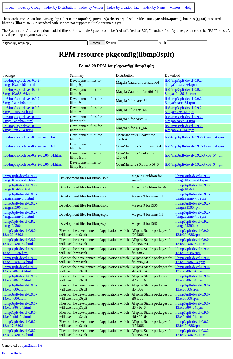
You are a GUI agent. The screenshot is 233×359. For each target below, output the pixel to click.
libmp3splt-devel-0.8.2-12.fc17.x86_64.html (20, 333)
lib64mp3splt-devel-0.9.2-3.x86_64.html (32, 155)
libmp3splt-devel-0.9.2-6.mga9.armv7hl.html (20, 196)
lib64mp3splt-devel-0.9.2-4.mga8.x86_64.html (22, 128)
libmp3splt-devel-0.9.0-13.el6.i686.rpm (192, 287)
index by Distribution (60, 7)
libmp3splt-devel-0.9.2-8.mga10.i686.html (20, 187)
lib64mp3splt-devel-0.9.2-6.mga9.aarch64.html (22, 101)
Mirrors (175, 7)
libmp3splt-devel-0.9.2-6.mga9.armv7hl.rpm (192, 196)
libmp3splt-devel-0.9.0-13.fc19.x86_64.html (20, 260)
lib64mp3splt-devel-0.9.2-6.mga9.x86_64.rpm (184, 110)
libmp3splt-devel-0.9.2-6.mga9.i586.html (20, 205)
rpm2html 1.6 (32, 345)
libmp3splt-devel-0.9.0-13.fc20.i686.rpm (192, 233)
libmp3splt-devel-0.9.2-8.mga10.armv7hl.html (20, 178)
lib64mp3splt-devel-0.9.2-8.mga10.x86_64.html (22, 92)
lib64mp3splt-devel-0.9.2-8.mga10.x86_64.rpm (184, 92)
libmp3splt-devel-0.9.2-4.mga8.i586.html (20, 224)
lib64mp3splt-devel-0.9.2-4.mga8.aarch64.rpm (184, 119)
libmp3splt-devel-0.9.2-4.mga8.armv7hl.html (20, 214)
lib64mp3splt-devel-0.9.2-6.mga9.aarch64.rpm (184, 101)
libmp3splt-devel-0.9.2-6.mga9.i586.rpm (192, 205)
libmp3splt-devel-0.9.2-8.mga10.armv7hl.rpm (192, 178)
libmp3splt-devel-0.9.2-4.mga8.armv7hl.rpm (192, 214)
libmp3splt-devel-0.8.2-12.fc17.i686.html (20, 324)
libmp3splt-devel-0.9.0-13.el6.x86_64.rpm (192, 305)
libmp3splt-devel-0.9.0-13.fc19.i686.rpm (192, 251)
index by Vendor (91, 7)
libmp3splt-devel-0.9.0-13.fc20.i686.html (20, 233)
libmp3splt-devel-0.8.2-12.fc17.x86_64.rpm (192, 333)
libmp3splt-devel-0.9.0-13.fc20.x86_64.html (20, 242)
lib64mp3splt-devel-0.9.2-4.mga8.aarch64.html (22, 119)
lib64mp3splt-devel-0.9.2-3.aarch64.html (32, 137)
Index (9, 7)
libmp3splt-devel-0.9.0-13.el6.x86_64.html (20, 305)
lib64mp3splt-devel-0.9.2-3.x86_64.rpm (194, 155)
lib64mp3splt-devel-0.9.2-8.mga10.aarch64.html (22, 82)
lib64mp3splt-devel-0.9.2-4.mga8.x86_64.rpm (184, 128)
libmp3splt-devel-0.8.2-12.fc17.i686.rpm (192, 324)
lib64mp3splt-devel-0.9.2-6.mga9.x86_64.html (22, 110)
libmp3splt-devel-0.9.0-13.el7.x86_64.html (20, 269)
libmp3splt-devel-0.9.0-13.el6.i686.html (20, 287)
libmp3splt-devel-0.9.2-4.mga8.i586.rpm (192, 224)
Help (188, 7)
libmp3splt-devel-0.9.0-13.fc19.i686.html (20, 251)
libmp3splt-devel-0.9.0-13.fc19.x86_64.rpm (192, 260)
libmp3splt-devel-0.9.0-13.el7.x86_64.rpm (192, 269)
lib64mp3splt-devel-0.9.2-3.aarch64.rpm (194, 137)
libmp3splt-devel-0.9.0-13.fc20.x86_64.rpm (192, 242)
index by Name (154, 7)
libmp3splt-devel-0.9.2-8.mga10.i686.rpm (192, 187)
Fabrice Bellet (12, 353)
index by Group (29, 7)
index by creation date (123, 7)
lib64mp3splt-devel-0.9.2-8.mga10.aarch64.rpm (184, 82)
